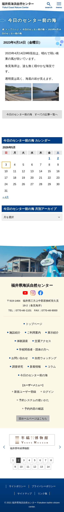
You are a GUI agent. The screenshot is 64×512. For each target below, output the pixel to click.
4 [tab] (29, 460)
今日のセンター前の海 (34, 375)
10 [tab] (21, 466)
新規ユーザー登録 (25, 391)
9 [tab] (15, 466)
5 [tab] (34, 460)
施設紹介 (14, 332)
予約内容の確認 (34, 408)
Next (59, 447)
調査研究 (17, 366)
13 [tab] (41, 466)
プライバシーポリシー (44, 486)
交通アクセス (43, 341)
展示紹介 (53, 332)
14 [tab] (48, 466)
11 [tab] (28, 466)
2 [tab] (18, 460)
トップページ (34, 323)
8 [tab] (51, 460)
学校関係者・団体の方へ (34, 349)
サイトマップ (24, 493)
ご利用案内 (34, 332)
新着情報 (35, 366)
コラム (52, 366)
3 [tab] (24, 460)
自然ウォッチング (45, 358)
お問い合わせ (19, 358)
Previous (4, 447)
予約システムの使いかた (34, 400)
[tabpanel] (32, 442)
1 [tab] (13, 460)
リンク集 (42, 493)
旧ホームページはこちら (33, 418)
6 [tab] (40, 460)
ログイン (48, 391)
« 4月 (6, 197)
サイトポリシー (17, 486)
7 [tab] (45, 460)
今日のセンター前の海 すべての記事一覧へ (32, 114)
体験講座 (22, 341)
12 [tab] (34, 466)
